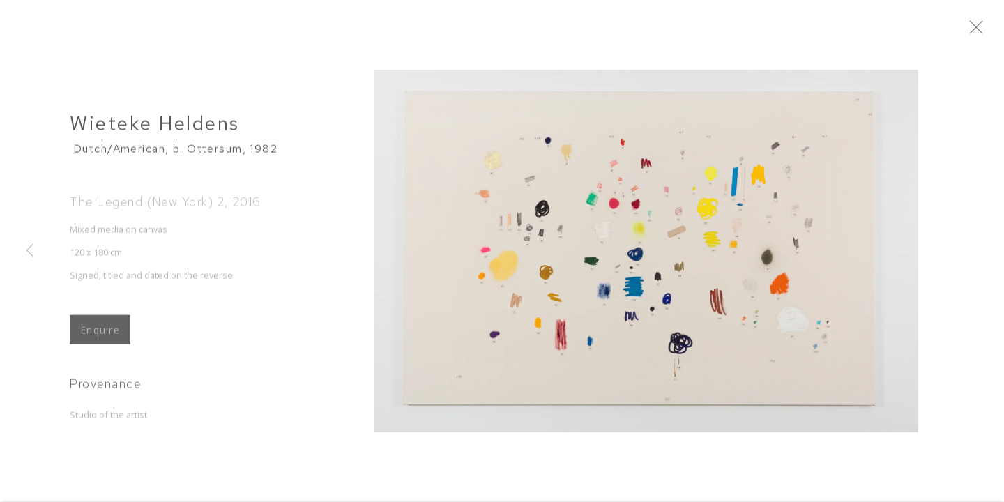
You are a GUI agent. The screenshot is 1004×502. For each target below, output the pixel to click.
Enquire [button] (100, 336)
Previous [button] (30, 251)
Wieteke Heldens (155, 130)
